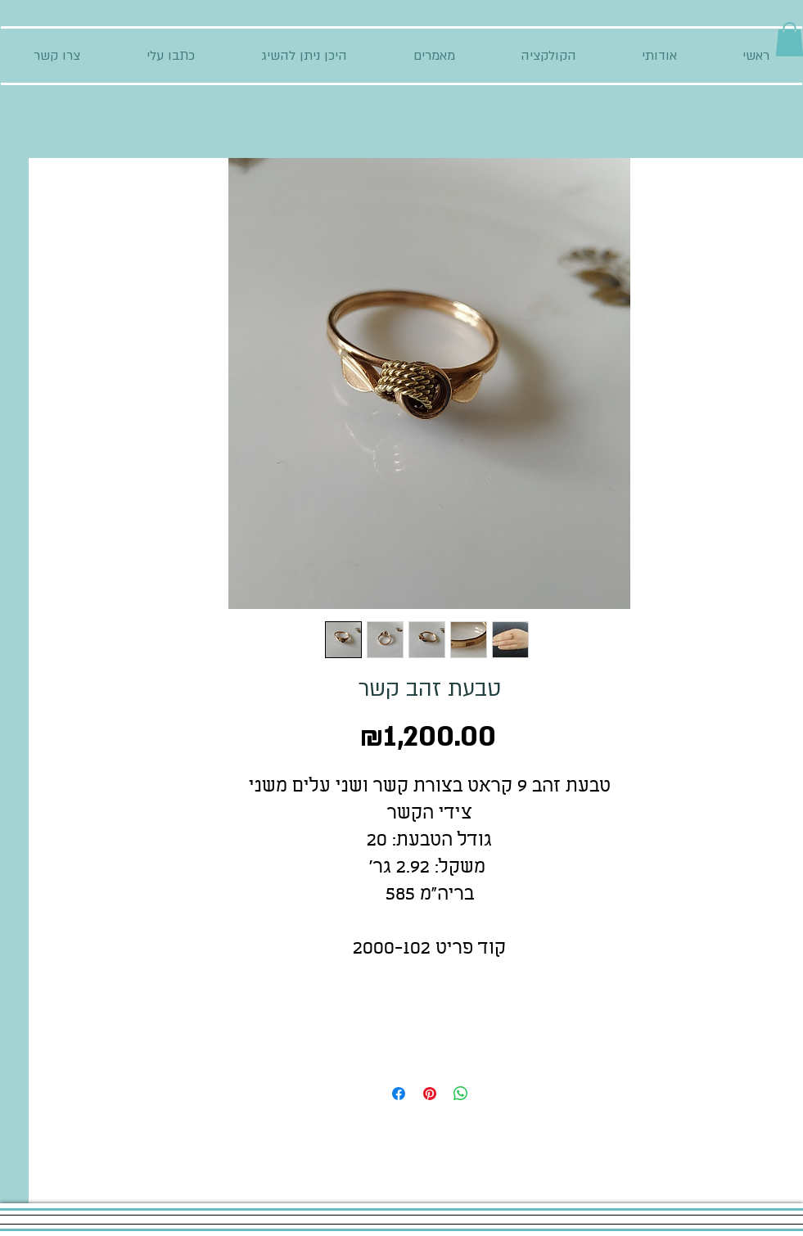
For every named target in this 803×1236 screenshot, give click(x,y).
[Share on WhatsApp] (461, 1093)
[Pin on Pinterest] (430, 1093)
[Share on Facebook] (398, 1093)
